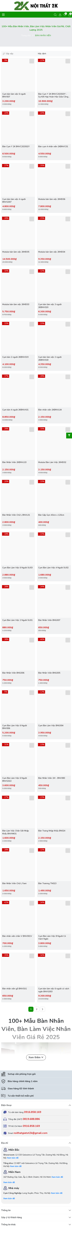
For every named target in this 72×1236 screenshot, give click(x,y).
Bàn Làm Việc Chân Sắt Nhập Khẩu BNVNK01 (15, 832)
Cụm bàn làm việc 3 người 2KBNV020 (50, 306)
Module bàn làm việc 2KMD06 (51, 199)
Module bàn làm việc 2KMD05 (15, 251)
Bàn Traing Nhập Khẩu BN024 (51, 830)
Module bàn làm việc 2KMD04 (51, 251)
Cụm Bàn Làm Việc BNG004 (50, 725)
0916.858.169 (32, 1112)
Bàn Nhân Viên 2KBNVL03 (14, 462)
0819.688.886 (31, 1119)
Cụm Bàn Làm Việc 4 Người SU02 (53, 567)
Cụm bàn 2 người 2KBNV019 (15, 357)
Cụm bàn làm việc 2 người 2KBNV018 (50, 358)
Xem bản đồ (12, 1157)
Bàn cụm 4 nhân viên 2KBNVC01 (53, 146)
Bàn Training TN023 (47, 883)
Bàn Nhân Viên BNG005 (49, 672)
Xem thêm (36, 1057)
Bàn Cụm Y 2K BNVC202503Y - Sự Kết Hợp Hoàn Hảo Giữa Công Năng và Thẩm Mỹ (53, 95)
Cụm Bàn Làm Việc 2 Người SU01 (17, 620)
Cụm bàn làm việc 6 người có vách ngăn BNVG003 (53, 990)
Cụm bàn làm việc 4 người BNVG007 (14, 200)
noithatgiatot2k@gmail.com (30, 1133)
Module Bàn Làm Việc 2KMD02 (52, 462)
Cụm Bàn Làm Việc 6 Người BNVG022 (14, 779)
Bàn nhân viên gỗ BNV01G (14, 988)
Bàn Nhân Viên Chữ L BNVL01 (16, 515)
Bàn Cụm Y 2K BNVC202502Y (16, 146)
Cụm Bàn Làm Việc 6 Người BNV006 (14, 727)
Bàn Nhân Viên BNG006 (13, 672)
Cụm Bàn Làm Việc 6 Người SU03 (17, 567)
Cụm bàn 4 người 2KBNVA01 (15, 409)
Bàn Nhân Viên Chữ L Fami (14, 883)
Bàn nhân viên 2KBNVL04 (50, 409)
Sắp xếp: (8, 53)
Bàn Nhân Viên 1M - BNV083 (51, 778)
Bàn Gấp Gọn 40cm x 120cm (51, 515)
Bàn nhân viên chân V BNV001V (17, 936)
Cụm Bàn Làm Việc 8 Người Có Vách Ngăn (52, 937)
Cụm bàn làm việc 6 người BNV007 (14, 95)
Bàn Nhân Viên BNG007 (49, 620)
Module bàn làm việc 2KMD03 (15, 304)
